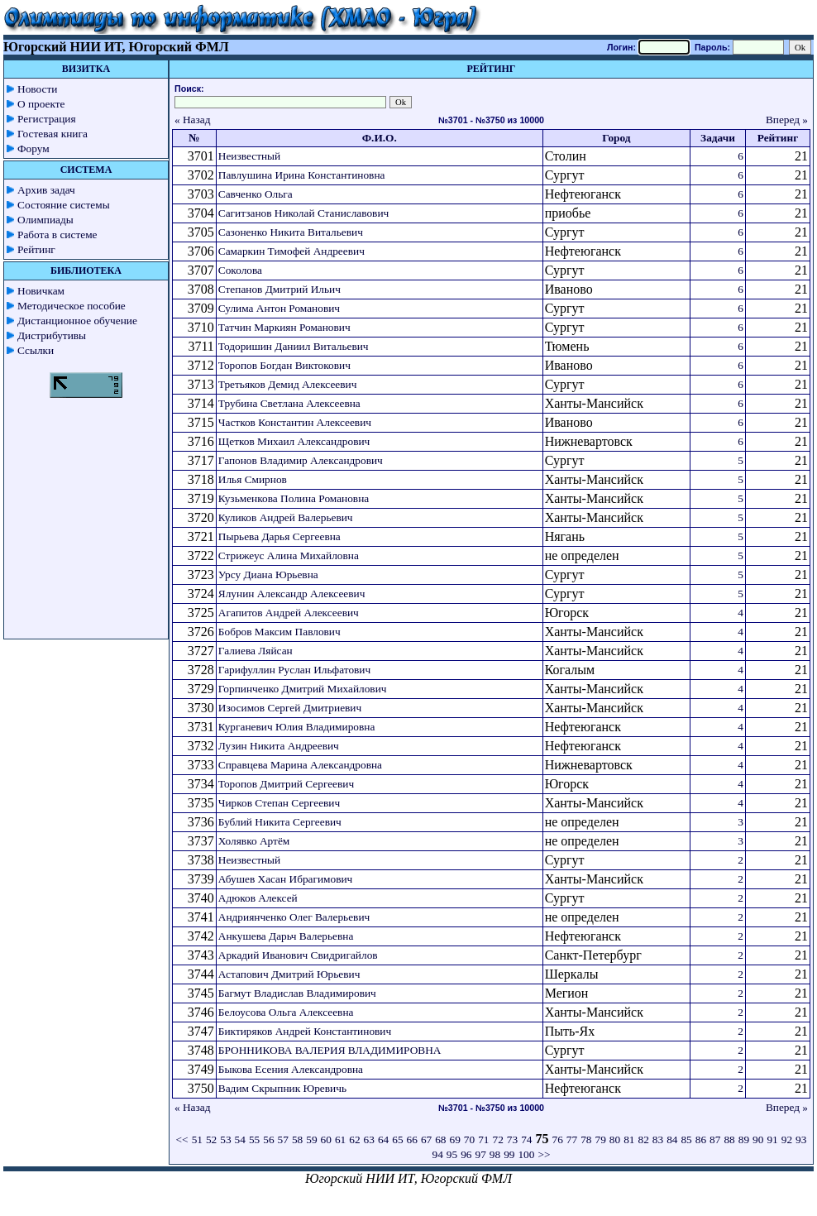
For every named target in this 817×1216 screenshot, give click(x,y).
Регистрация (46, 119)
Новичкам (40, 291)
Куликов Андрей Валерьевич (285, 517)
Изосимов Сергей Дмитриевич (289, 707)
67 (426, 1139)
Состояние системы (63, 205)
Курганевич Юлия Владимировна (296, 727)
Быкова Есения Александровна (290, 1069)
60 (326, 1139)
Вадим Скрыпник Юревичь (282, 1088)
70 (469, 1139)
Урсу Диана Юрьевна (268, 574)
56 (268, 1139)
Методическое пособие (71, 305)
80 (614, 1139)
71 (483, 1139)
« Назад (192, 119)
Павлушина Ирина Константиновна (301, 175)
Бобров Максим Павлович (279, 631)
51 (197, 1139)
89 (743, 1139)
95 (452, 1154)
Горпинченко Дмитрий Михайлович (302, 688)
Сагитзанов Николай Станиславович (303, 213)
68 (440, 1139)
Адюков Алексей (258, 898)
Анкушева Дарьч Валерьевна (286, 936)
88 (729, 1139)
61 (340, 1139)
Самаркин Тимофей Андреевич (291, 251)
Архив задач (46, 190)
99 (509, 1154)
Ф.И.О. (379, 138)
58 (297, 1139)
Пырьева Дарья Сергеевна (279, 536)
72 (498, 1139)
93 (801, 1139)
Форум (33, 148)
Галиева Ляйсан (255, 650)
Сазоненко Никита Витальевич (290, 232)
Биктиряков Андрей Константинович (304, 1031)
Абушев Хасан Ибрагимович (285, 879)
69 (455, 1139)
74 (526, 1139)
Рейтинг (36, 249)
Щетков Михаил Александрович (294, 441)
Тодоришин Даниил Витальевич (293, 346)
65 (397, 1139)
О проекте (41, 104)
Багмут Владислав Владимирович (297, 993)
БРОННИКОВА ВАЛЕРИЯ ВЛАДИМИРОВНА (330, 1050)
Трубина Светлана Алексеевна (289, 403)
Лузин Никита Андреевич (278, 746)
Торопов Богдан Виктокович (284, 365)
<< (182, 1139)
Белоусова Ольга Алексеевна (286, 1012)
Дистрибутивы (51, 335)
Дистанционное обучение (77, 320)
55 (254, 1139)
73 (512, 1139)
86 (700, 1139)
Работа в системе (57, 234)
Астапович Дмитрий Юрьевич (289, 974)
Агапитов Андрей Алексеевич (288, 612)
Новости (37, 89)
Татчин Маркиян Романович (284, 327)
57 (283, 1139)
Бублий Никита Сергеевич (280, 822)
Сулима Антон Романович (279, 308)
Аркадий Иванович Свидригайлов (298, 955)
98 (495, 1154)
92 (786, 1139)
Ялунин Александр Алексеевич (292, 593)
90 (757, 1139)
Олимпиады (45, 219)
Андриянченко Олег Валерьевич (294, 917)
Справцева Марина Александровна (300, 765)
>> (544, 1154)
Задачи (717, 138)
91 (772, 1139)
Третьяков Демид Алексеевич (287, 384)
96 (466, 1154)
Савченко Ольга (255, 194)
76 (557, 1139)
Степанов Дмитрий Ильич (279, 289)
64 (383, 1139)
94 (437, 1154)
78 (585, 1139)
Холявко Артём (253, 841)
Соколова (240, 270)
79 (600, 1139)
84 (671, 1139)
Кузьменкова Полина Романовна (293, 498)
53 (225, 1139)
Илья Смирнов (252, 479)
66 (412, 1139)
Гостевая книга (52, 133)
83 (657, 1139)
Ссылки (35, 350)
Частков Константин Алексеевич (294, 422)
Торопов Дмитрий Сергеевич (286, 784)
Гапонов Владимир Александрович (300, 460)
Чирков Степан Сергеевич (279, 803)
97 (480, 1154)
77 (571, 1139)
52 (211, 1139)
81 (629, 1139)
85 (686, 1139)
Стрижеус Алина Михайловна (288, 555)
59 (311, 1139)
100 (526, 1154)
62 (354, 1139)
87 (715, 1139)
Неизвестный (249, 156)
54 (240, 1139)
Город (616, 138)
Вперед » (787, 119)
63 (369, 1139)
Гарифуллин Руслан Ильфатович (294, 669)
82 (643, 1139)
